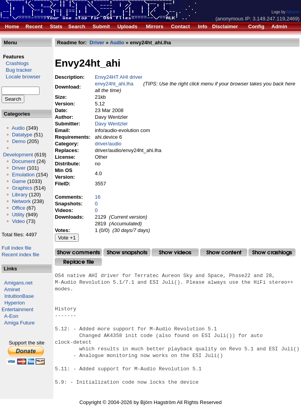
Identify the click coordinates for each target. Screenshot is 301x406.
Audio (18, 128)
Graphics (22, 188)
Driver (18, 168)
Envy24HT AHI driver (118, 77)
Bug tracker (17, 70)
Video (18, 221)
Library (19, 195)
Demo (18, 141)
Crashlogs (15, 63)
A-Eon (11, 316)
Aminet (12, 289)
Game (18, 181)
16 (97, 197)
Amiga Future (19, 323)
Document (23, 161)
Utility (18, 215)
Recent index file (20, 254)
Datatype (22, 135)
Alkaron (292, 12)
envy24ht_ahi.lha (114, 84)
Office (18, 208)
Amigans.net (18, 283)
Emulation (23, 175)
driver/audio (108, 144)
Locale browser (21, 77)
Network (21, 201)
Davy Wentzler (111, 124)
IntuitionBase (19, 296)
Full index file (16, 248)
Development (18, 155)
